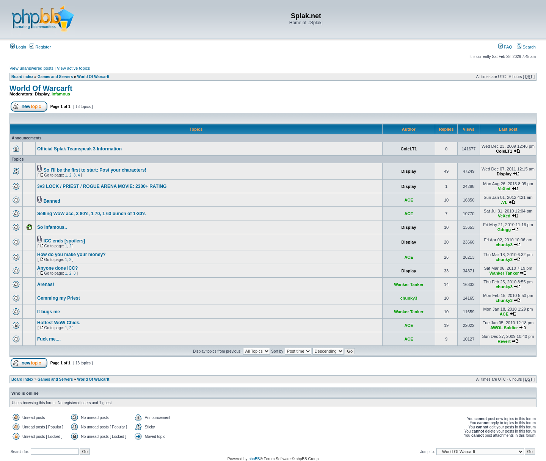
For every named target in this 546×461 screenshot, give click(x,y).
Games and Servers (55, 77)
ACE (408, 200)
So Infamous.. (52, 227)
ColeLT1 (409, 149)
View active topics (73, 68)
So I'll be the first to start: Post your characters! (95, 170)
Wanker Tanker (504, 273)
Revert (503, 341)
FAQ (505, 47)
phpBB (254, 459)
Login (18, 47)
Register (40, 47)
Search (526, 47)
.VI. (504, 202)
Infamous (61, 94)
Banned (52, 201)
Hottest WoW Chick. (58, 322)
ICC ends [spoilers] (64, 241)
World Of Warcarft (93, 77)
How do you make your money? (71, 254)
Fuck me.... (49, 339)
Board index (22, 77)
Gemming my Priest (58, 298)
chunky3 (504, 244)
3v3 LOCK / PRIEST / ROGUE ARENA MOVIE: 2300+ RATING (101, 186)
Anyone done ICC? (57, 268)
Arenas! (45, 284)
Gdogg (504, 229)
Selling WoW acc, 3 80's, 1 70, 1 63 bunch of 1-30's (91, 213)
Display (42, 94)
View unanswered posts (31, 68)
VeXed (504, 188)
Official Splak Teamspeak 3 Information (79, 149)
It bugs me (48, 311)
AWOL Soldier (504, 327)
